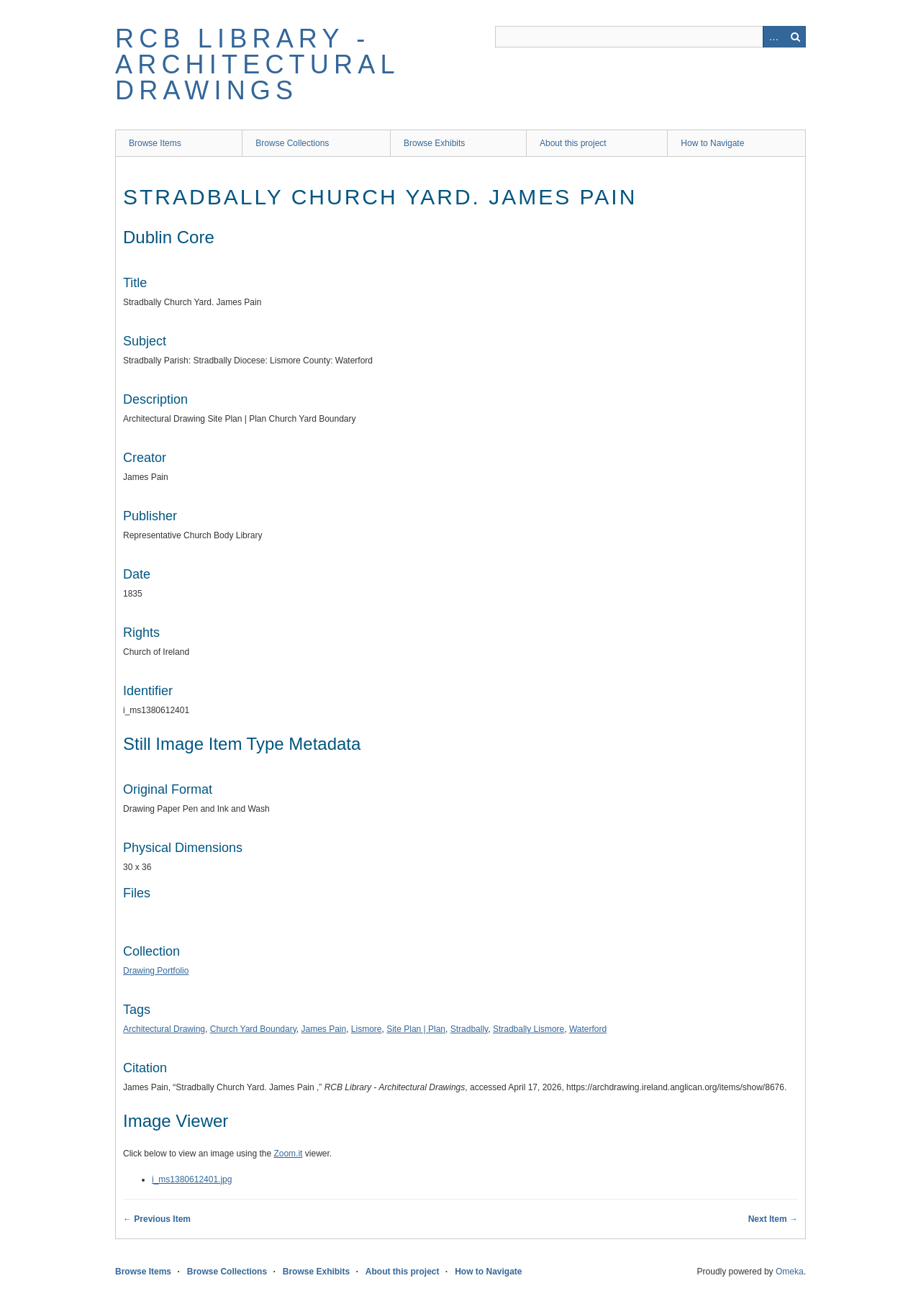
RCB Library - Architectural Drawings (257, 64)
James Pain (323, 1029)
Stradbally (469, 1029)
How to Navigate (712, 143)
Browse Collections (292, 143)
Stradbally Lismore (528, 1029)
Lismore (366, 1029)
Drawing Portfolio (156, 971)
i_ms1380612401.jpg (192, 1179)
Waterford (588, 1029)
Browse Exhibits (434, 143)
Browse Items (155, 143)
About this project (573, 143)
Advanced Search (773, 36)
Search (795, 36)
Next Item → (773, 1219)
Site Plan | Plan (415, 1029)
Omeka (790, 1272)
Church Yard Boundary (253, 1029)
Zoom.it (287, 1154)
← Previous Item (157, 1219)
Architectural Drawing (164, 1029)
